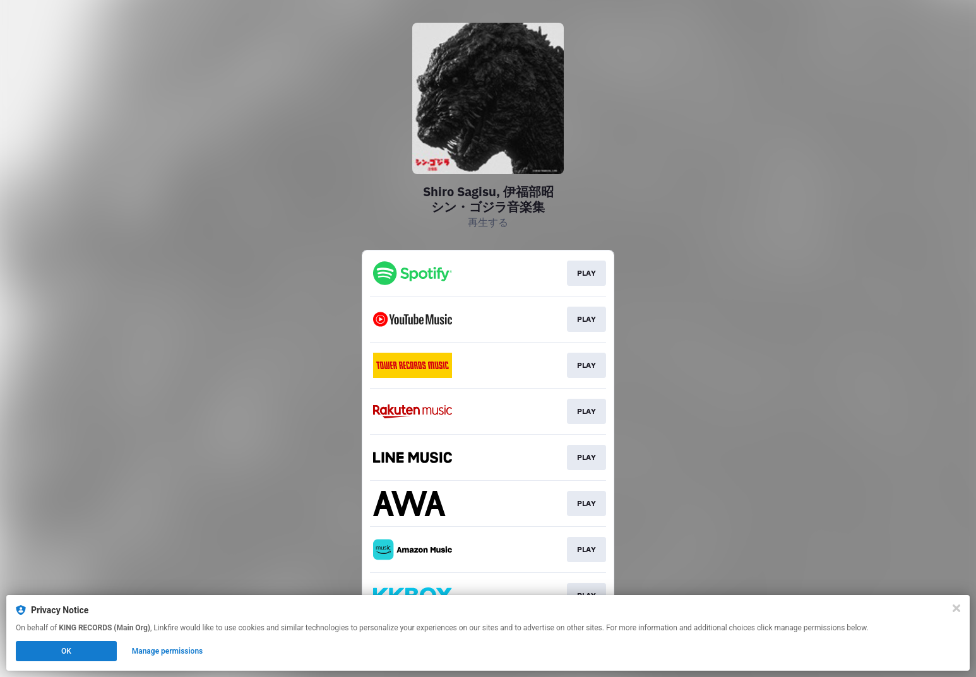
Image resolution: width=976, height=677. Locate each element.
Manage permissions (167, 651)
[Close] (956, 608)
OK (66, 651)
